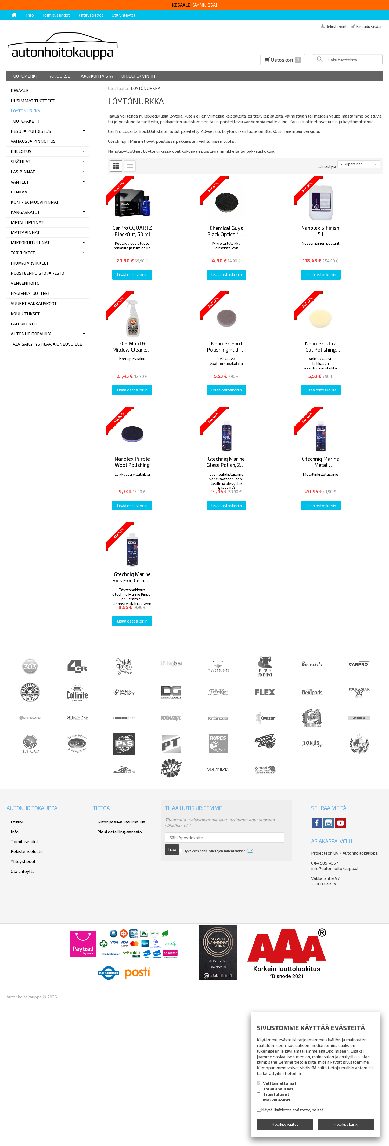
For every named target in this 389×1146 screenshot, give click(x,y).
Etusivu (13, 954)
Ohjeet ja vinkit (138, 75)
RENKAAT (20, 191)
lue (236, 982)
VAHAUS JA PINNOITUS (33, 141)
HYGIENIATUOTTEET (30, 293)
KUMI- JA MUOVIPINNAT (35, 201)
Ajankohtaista (97, 75)
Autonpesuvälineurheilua (117, 954)
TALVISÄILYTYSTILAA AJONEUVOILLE (46, 343)
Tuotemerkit (25, 75)
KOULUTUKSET (25, 313)
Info (30, 14)
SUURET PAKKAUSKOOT (34, 303)
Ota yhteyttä (123, 14)
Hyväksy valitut (285, 1126)
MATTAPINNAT (25, 232)
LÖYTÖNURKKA (25, 110)
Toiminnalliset (278, 1092)
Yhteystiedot (90, 14)
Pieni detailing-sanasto (115, 962)
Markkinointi (276, 1103)
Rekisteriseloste (22, 976)
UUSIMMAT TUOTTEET (33, 100)
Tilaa (270, 971)
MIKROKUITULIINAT (30, 242)
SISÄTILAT (20, 161)
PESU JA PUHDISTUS (31, 131)
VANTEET (20, 181)
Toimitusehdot (56, 14)
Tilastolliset (276, 1097)
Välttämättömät (279, 1086)
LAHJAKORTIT (24, 323)
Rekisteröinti (337, 26)
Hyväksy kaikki (346, 1126)
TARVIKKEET (23, 252)
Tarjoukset (60, 75)
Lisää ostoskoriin (151, 310)
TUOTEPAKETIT (25, 120)
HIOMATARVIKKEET (30, 262)
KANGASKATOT (25, 212)
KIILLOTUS (21, 151)
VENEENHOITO (25, 282)
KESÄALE (19, 90)
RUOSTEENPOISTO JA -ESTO (37, 273)
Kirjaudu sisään (369, 26)
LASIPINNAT (23, 171)
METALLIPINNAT (27, 222)
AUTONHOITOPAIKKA (31, 333)
